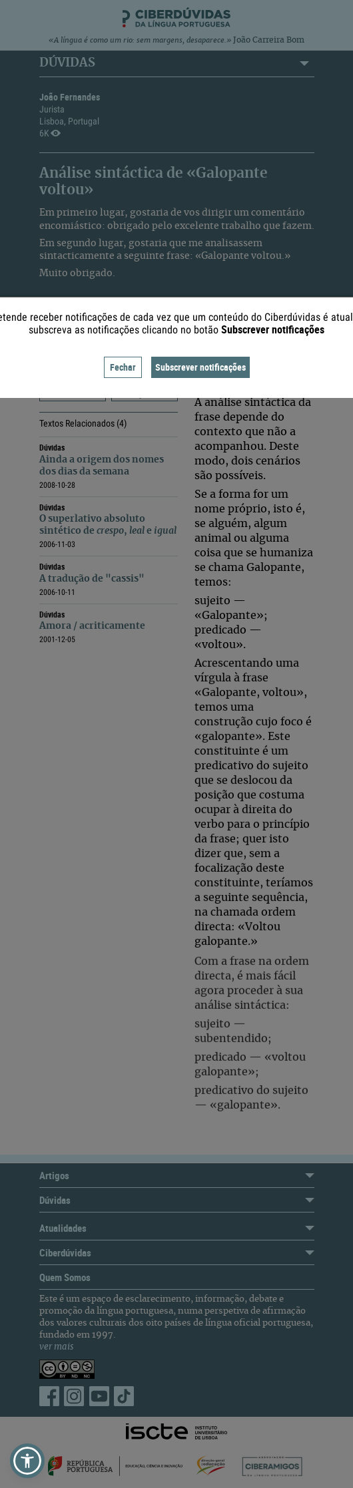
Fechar (123, 367)
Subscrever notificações (200, 367)
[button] (27, 1461)
